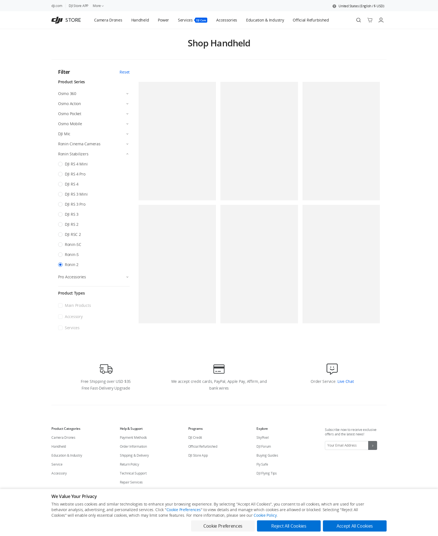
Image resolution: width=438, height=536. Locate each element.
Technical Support (133, 473)
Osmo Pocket (69, 113)
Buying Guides (267, 455)
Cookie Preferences (183, 509)
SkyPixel (262, 437)
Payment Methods (133, 437)
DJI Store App (198, 455)
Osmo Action (69, 103)
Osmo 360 (67, 93)
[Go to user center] (381, 20)
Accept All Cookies (355, 526)
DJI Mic (64, 133)
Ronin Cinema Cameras (79, 143)
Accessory (59, 473)
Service (56, 464)
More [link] (98, 5)
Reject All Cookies (288, 526)
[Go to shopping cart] (369, 20)
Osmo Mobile (70, 123)
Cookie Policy (265, 515)
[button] (358, 6)
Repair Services (131, 482)
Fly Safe (262, 464)
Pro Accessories (72, 276)
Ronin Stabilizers (73, 153)
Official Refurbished (202, 446)
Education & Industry (66, 455)
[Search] (358, 20)
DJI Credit (195, 437)
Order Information (133, 446)
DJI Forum (263, 446)
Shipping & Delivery (134, 455)
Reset (125, 72)
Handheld (58, 446)
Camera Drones (63, 437)
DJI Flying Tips (266, 473)
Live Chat (345, 381)
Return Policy (129, 464)
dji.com (56, 5)
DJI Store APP (78, 5)
